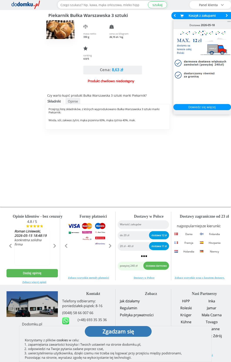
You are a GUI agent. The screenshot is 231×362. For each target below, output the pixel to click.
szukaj (157, 4)
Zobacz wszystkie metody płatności (88, 277)
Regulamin (128, 308)
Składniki (54, 101)
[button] (10, 255)
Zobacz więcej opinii (34, 282)
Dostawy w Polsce (144, 277)
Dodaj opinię (32, 273)
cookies (62, 340)
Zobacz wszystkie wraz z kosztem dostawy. (200, 277)
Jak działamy (130, 301)
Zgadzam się (118, 331)
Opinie (73, 101)
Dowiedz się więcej (202, 107)
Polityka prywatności (137, 315)
